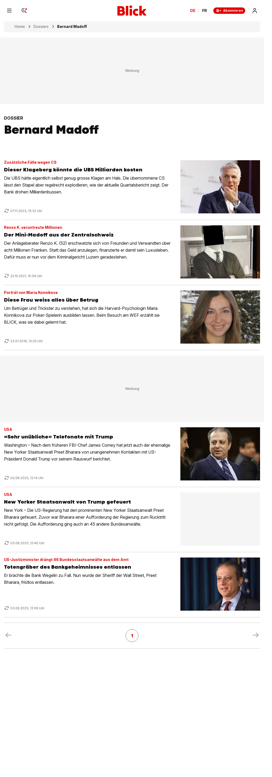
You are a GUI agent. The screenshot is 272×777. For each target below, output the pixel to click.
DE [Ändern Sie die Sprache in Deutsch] (193, 11)
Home (20, 26)
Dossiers (41, 26)
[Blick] (132, 10)
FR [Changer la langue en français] (204, 11)
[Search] (24, 10)
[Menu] (9, 10)
